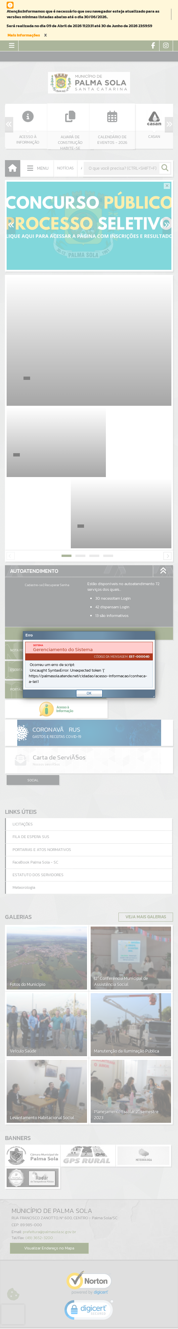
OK (89, 693)
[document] (89, 665)
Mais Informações (24, 35)
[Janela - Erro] (89, 664)
